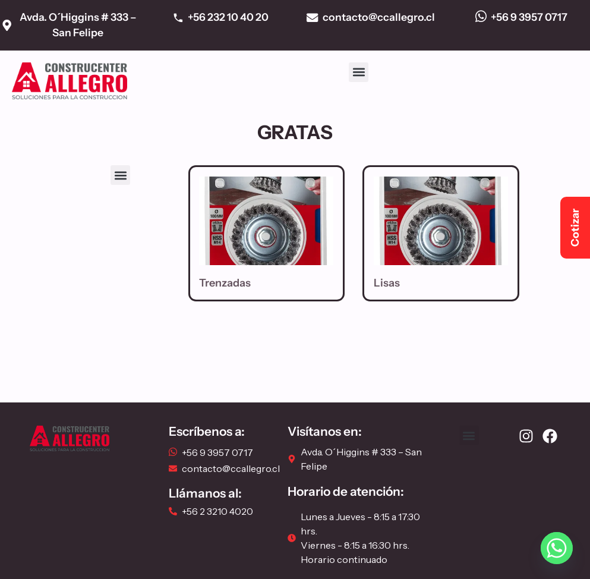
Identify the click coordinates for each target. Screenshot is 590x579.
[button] (358, 72)
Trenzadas (225, 283)
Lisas (387, 283)
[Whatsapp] (557, 548)
